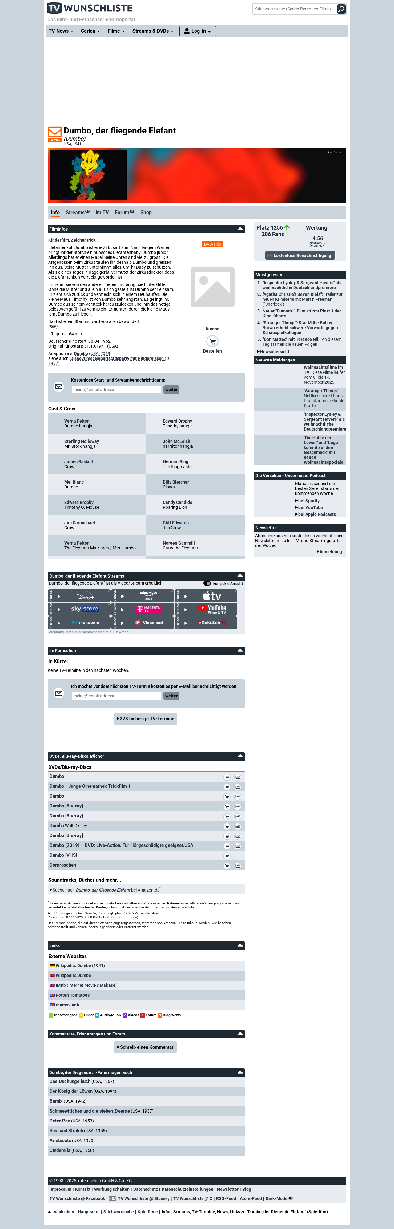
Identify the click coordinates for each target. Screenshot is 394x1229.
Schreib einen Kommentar (147, 1047)
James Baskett (79, 461)
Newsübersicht (274, 351)
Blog (246, 1189)
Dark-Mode (281, 1198)
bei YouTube (310, 507)
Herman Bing (175, 461)
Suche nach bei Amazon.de (106, 890)
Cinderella (60, 1150)
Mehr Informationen (122, 917)
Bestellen (212, 351)
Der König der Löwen (71, 1091)
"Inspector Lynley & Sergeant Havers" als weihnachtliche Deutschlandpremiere (302, 285)
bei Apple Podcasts (317, 514)
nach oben (61, 1211)
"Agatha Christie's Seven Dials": (303, 299)
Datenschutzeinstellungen (187, 1189)
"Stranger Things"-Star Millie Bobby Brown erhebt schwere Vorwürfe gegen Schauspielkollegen (300, 327)
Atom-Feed (251, 1198)
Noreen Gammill (179, 543)
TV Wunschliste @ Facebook (77, 1198)
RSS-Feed (226, 1198)
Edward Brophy (177, 421)
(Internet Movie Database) (86, 985)
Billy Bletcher (176, 482)
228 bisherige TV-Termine (147, 718)
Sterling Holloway (81, 441)
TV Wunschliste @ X (192, 1198)
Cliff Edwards (176, 522)
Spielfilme (148, 1211)
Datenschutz (145, 1189)
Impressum (60, 1189)
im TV (102, 212)
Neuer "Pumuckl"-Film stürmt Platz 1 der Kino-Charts (302, 313)
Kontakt (82, 1189)
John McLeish (176, 441)
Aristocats (60, 1140)
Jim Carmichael (79, 522)
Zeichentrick (83, 240)
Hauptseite (89, 1211)
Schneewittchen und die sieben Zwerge (90, 1111)
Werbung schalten (112, 1189)
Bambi (56, 1101)
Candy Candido (177, 502)
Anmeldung (331, 551)
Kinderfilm (58, 240)
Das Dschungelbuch (70, 1081)
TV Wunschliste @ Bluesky (144, 1198)
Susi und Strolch (66, 1130)
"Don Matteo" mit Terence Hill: (302, 342)
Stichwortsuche (118, 1211)
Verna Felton (77, 421)
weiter (171, 389)
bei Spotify (309, 500)
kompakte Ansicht (223, 584)
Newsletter (228, 1189)
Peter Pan (60, 1121)
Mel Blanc (74, 482)
